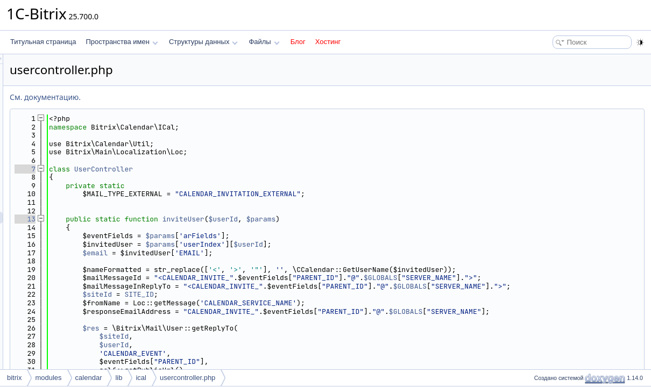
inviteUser (318, 219)
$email (229, 252)
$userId (358, 219)
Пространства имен (122, 42)
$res (225, 336)
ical (141, 378)
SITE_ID (273, 302)
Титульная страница (43, 42)
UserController (238, 169)
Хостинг (328, 42)
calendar (88, 378)
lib (118, 378)
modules (48, 378)
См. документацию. (179, 97)
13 (159, 219)
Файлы (264, 42)
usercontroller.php (187, 378)
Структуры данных (203, 42)
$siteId (231, 302)
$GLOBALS (515, 277)
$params (396, 219)
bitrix (14, 378)
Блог (298, 42)
